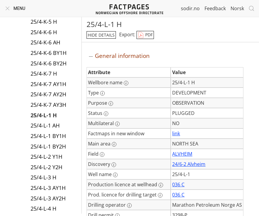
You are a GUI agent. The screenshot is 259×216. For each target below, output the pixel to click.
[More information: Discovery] (113, 164)
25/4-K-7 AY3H (48, 104)
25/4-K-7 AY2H (48, 94)
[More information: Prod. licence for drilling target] (160, 195)
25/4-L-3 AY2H (48, 198)
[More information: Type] (102, 93)
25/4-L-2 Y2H (46, 167)
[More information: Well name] (115, 174)
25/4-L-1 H (44, 115)
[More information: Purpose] (110, 103)
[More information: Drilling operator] (129, 205)
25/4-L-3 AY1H (48, 187)
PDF (145, 35)
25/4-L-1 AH (45, 125)
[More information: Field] (102, 154)
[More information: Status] (106, 113)
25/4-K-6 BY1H (48, 52)
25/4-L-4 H (43, 208)
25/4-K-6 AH (45, 42)
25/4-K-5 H (44, 21)
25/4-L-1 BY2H (48, 146)
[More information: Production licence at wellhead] (160, 185)
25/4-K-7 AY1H (48, 84)
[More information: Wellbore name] (126, 83)
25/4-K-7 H (44, 73)
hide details (101, 35)
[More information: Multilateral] (117, 124)
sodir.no (190, 8)
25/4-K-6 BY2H (48, 63)
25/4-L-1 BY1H (48, 136)
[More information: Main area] (114, 144)
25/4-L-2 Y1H (46, 156)
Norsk (237, 8)
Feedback (215, 8)
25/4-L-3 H (43, 177)
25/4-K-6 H (44, 32)
